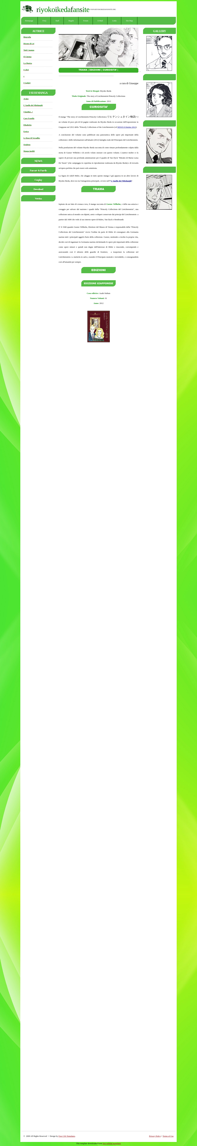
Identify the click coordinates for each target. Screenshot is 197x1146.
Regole (71, 21)
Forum (85, 21)
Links (114, 21)
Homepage (29, 21)
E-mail (100, 21)
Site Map (129, 21)
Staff (57, 21)
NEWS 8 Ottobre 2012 (126, 127)
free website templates (112, 1143)
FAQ (44, 21)
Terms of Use (168, 1136)
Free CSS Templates (66, 1136)
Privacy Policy (155, 1136)
